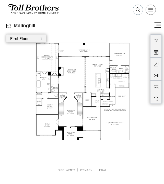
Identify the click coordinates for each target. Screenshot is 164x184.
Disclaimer (66, 169)
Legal (102, 169)
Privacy (86, 169)
